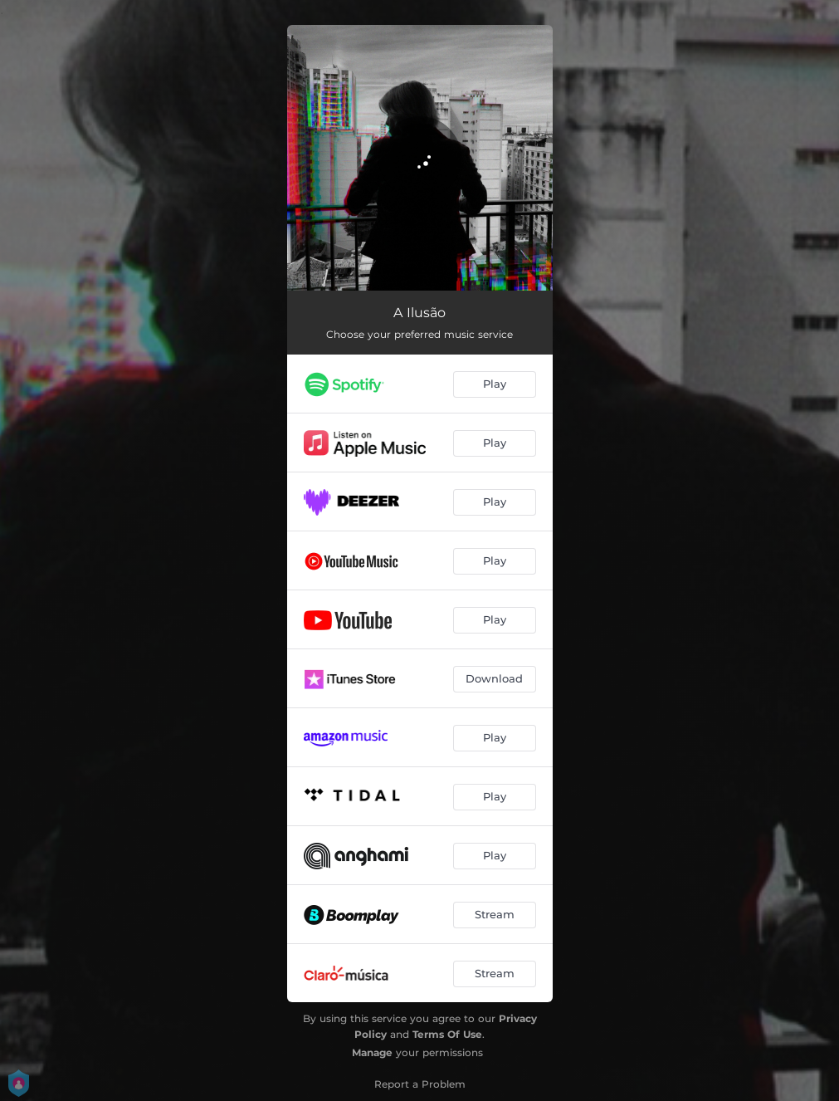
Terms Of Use (447, 1034)
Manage (372, 1052)
